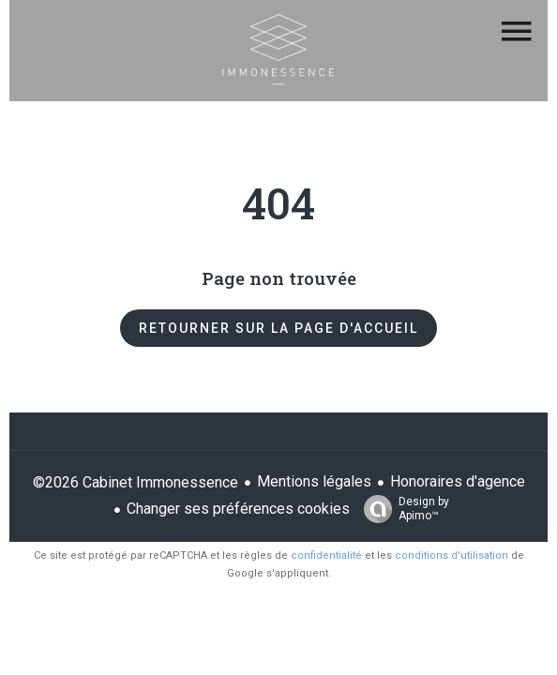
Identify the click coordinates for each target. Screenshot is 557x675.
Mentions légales (314, 481)
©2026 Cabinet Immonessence (135, 482)
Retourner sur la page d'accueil (278, 328)
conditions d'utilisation (451, 555)
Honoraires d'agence (457, 481)
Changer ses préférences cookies (238, 509)
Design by (401, 509)
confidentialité (326, 555)
